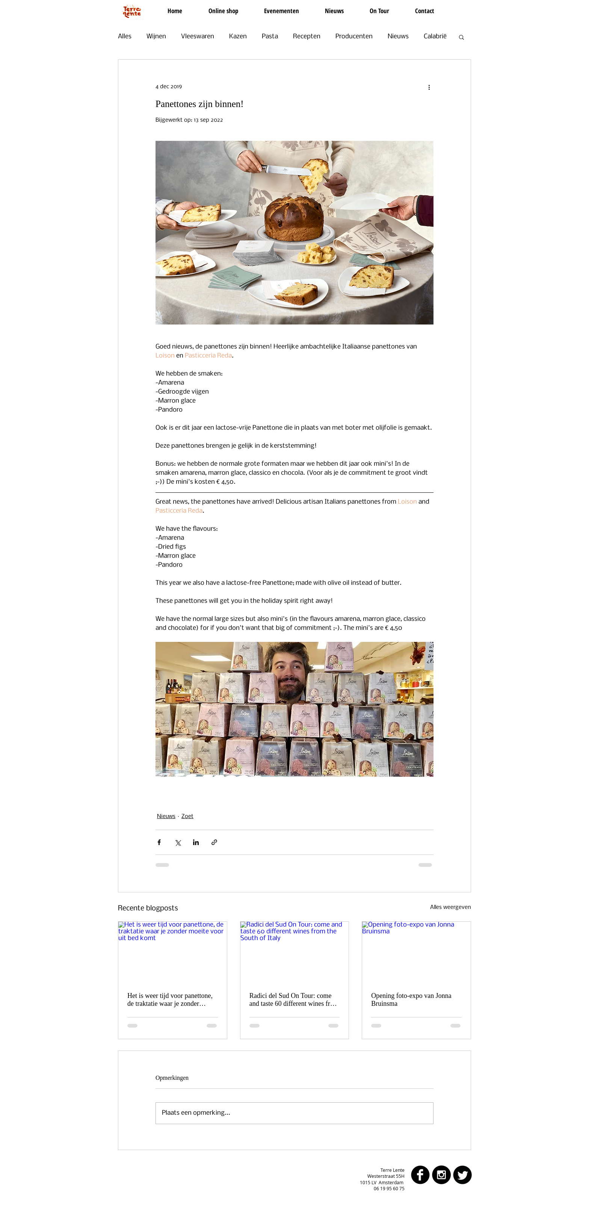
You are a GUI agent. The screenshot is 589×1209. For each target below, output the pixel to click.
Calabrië (435, 36)
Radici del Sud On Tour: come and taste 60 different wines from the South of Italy (294, 1000)
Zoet (187, 817)
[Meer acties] (428, 86)
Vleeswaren (197, 36)
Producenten (354, 36)
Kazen (238, 36)
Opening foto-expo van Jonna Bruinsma (411, 999)
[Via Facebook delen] (159, 842)
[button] (461, 37)
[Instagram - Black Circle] (441, 1174)
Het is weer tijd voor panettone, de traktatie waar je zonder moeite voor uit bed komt (170, 1000)
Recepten (306, 36)
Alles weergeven (450, 907)
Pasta (270, 36)
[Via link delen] (214, 842)
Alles (124, 36)
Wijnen (156, 36)
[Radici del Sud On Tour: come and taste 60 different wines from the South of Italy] (294, 952)
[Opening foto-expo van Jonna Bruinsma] (416, 952)
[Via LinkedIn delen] (195, 842)
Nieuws (398, 36)
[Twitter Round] (462, 1174)
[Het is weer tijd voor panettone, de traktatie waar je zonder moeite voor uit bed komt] (172, 952)
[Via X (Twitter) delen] (177, 842)
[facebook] (420, 1174)
